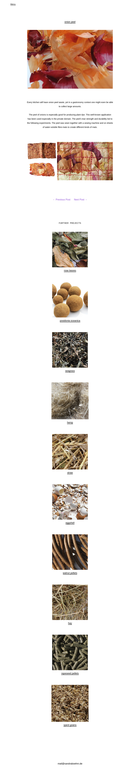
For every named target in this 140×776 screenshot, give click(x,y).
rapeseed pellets (70, 673)
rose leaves (70, 270)
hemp (70, 422)
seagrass (70, 371)
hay (70, 623)
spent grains (69, 725)
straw (70, 472)
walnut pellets (70, 573)
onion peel (70, 22)
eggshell (70, 523)
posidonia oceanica (70, 320)
